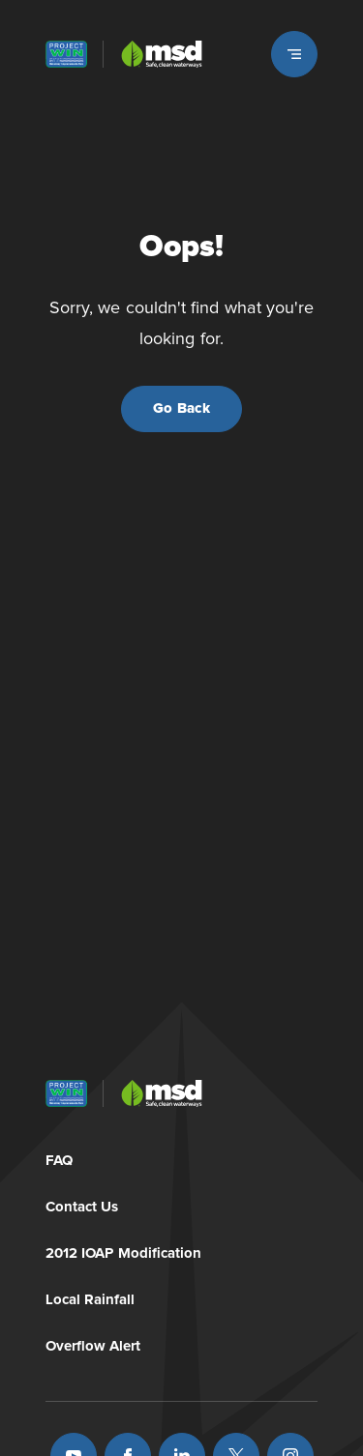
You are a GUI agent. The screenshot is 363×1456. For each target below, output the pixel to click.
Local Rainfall (90, 1296)
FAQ (59, 1157)
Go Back (181, 408)
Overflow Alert (93, 1342)
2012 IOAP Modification (123, 1249)
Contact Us (82, 1203)
